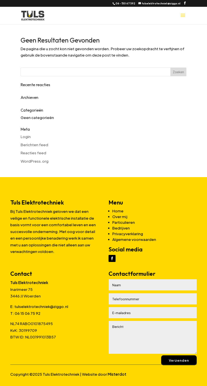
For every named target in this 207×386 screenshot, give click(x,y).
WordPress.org (34, 161)
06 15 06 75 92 (27, 313)
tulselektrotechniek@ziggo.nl (41, 306)
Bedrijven (121, 228)
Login (26, 136)
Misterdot (117, 374)
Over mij (119, 216)
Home (117, 210)
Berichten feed (34, 144)
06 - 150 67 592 (125, 3)
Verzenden (179, 360)
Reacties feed (33, 152)
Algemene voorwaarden (134, 239)
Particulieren (123, 222)
